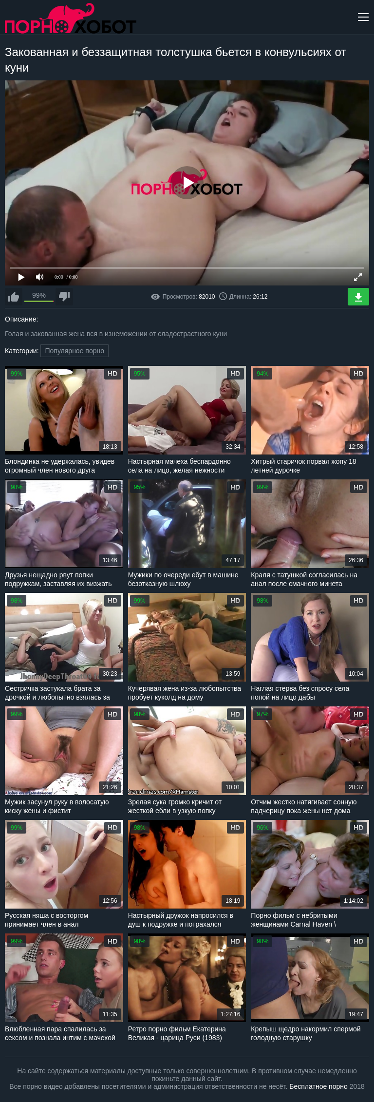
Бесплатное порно (318, 1086)
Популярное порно (74, 351)
